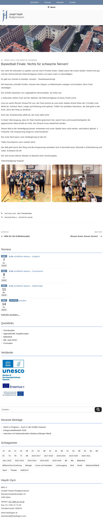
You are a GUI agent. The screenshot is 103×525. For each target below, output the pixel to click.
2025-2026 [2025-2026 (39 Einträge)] (56, 461)
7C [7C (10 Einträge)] (21, 456)
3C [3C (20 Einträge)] (50, 451)
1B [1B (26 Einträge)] (9, 451)
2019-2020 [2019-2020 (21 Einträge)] (73, 456)
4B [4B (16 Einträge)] (62, 451)
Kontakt (72, 2)
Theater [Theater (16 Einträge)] (13, 470)
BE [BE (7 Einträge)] (66, 461)
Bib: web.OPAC (10, 340)
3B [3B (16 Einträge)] (44, 451)
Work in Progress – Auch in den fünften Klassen (24, 427)
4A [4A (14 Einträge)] (56, 451)
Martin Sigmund (28, 60)
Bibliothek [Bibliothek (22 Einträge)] (81, 461)
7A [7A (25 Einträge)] (9, 456)
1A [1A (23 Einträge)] (4, 451)
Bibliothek (7, 337)
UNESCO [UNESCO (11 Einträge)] (24, 470)
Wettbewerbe (24, 213)
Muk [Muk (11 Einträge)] (72, 465)
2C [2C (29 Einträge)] (33, 451)
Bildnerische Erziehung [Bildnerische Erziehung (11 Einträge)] (12, 465)
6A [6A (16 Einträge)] (91, 451)
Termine (47, 2)
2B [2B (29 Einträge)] (27, 451)
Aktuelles (60, 2)
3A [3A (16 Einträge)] (38, 451)
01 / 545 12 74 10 (16, 501)
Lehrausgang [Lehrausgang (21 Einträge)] (61, 465)
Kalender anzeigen (10, 315)
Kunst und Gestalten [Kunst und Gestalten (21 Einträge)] (43, 465)
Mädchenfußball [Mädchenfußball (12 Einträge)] (92, 465)
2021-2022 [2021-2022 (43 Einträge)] (7, 461)
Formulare (8, 343)
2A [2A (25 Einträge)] (21, 451)
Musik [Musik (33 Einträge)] (79, 465)
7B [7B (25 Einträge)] (15, 456)
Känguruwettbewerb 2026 (14, 430)
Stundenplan (9, 330)
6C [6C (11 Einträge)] (4, 456)
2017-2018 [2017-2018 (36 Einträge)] (48, 456)
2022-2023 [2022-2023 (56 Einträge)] (19, 461)
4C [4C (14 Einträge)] (67, 451)
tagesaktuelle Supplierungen (16, 333)
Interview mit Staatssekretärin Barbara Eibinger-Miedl (27, 433)
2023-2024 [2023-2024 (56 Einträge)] (31, 461)
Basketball (11, 217)
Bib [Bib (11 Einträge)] (72, 461)
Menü (51, 7)
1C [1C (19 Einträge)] (15, 451)
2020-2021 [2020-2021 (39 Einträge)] (86, 456)
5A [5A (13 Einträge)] (73, 451)
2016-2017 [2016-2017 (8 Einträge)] (36, 456)
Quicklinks (34, 2)
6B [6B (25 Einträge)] (96, 451)
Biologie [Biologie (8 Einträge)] (28, 465)
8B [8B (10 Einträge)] (27, 456)
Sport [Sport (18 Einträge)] (5, 470)
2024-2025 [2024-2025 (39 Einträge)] (44, 461)
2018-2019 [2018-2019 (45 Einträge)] (61, 456)
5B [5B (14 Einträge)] (79, 451)
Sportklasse (26, 217)
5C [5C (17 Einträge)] (85, 451)
